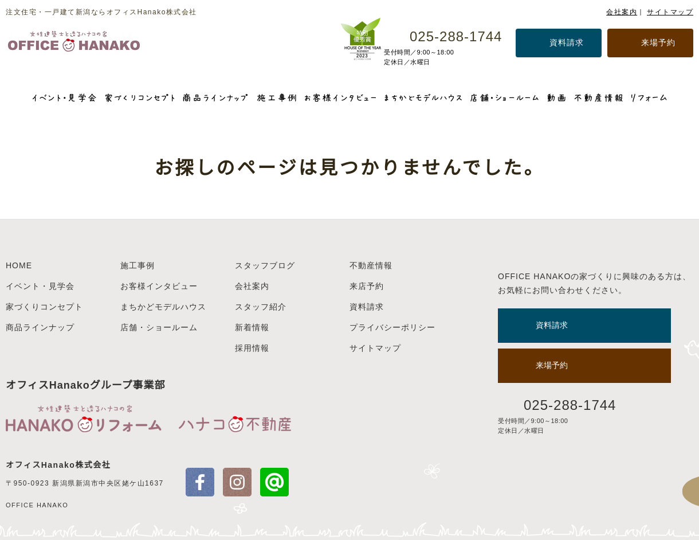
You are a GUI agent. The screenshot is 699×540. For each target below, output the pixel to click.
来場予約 (658, 42)
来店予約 (367, 286)
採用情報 (252, 348)
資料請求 (566, 42)
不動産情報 (371, 265)
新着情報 (252, 327)
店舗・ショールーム (159, 327)
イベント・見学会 (40, 286)
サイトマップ (670, 12)
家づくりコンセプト (44, 306)
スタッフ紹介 (260, 306)
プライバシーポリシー (392, 327)
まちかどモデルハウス (163, 306)
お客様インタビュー (159, 286)
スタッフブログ (265, 265)
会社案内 (621, 12)
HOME (19, 265)
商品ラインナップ (40, 327)
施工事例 (137, 265)
